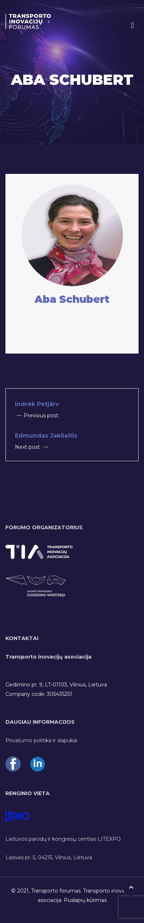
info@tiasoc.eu (24, 675)
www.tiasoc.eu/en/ (28, 703)
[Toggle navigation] (132, 25)
